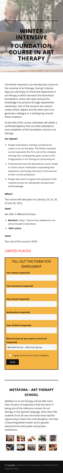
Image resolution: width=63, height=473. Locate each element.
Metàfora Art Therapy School (29, 465)
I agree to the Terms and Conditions (31, 355)
